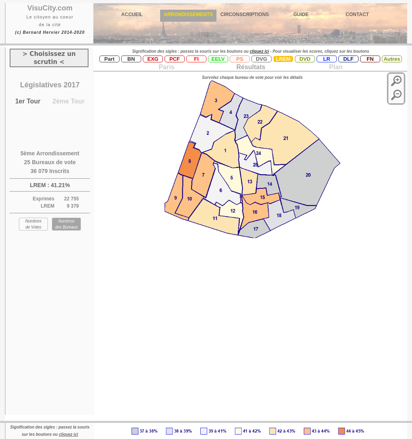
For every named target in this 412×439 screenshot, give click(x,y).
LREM (283, 59)
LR (326, 59)
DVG (261, 59)
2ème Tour (69, 101)
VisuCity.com (49, 8)
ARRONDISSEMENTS (188, 14)
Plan (334, 67)
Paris (166, 67)
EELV (218, 59)
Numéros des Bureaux (66, 224)
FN (370, 59)
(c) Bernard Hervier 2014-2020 (49, 32)
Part (109, 59)
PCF (174, 59)
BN (131, 59)
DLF (348, 59)
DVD (304, 59)
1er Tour (28, 101)
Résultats (250, 67)
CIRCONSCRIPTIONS (244, 14)
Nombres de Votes (33, 224)
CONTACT (357, 14)
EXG (152, 59)
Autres (391, 59)
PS (239, 59)
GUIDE (301, 14)
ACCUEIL (131, 14)
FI (196, 59)
